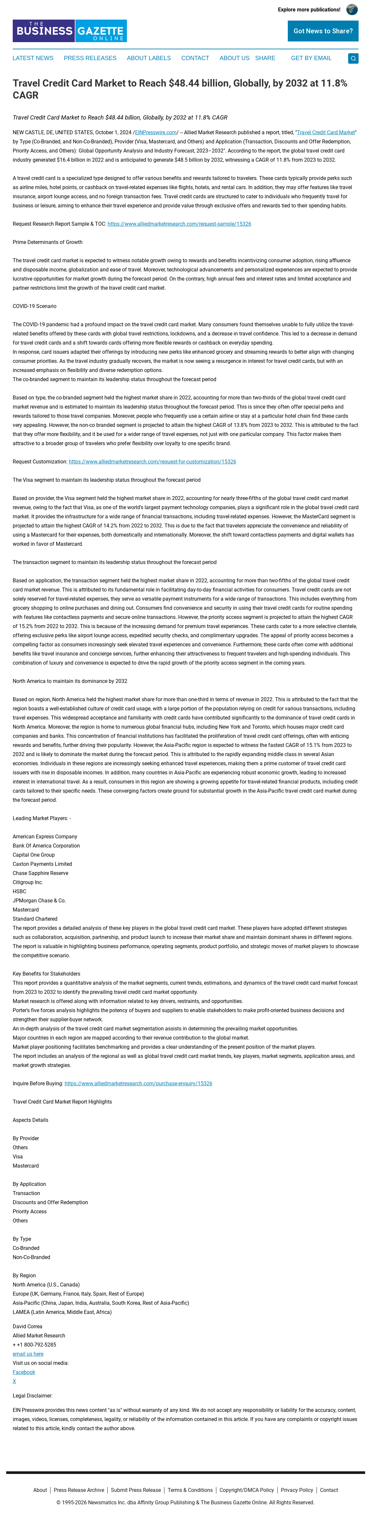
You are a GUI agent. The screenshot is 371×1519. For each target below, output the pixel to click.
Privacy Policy (297, 1490)
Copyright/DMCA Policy (247, 1490)
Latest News (33, 58)
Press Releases (90, 58)
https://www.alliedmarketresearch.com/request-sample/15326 (179, 224)
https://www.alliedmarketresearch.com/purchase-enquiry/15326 (138, 1083)
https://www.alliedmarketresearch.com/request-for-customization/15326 (152, 462)
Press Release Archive (79, 1490)
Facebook (24, 1372)
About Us (235, 58)
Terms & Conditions (190, 1490)
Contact (195, 58)
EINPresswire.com (156, 132)
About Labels (149, 58)
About (40, 1490)
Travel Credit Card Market (326, 132)
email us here (28, 1354)
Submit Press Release (136, 1490)
